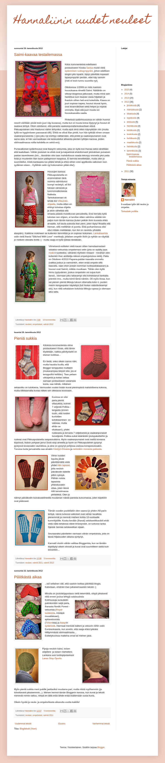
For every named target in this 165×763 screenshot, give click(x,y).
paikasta (97, 449)
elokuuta (131, 122)
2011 (127, 171)
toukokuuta (132, 134)
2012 (127, 102)
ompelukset (37, 324)
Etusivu (61, 723)
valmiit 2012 (48, 324)
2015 (127, 89)
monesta (87, 449)
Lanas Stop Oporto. (52, 658)
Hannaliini (130, 200)
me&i (51, 252)
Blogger (101, 747)
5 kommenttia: (50, 558)
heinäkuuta (132, 126)
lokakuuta (132, 113)
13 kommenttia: (49, 320)
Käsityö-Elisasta (61, 449)
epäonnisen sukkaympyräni (79, 71)
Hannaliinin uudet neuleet (82, 21)
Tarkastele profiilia (129, 211)
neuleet (28, 324)
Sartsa (89, 67)
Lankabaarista (100, 233)
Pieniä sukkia (25, 338)
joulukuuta (132, 105)
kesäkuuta (132, 130)
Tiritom (49, 622)
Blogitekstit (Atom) (28, 729)
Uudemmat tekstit (23, 723)
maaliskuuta (133, 142)
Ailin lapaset (63, 465)
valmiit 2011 (37, 563)
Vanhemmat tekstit (101, 723)
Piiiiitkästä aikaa (28, 577)
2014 (127, 93)
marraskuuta (133, 109)
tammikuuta (132, 151)
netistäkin (78, 449)
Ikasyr (63, 622)
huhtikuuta (132, 138)
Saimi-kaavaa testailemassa (38, 54)
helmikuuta (132, 146)
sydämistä (50, 626)
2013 (127, 98)
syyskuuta (132, 118)
